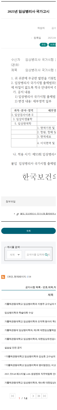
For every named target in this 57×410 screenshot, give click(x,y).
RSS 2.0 (3, 276)
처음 (12, 396)
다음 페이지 (33, 396)
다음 (38, 396)
